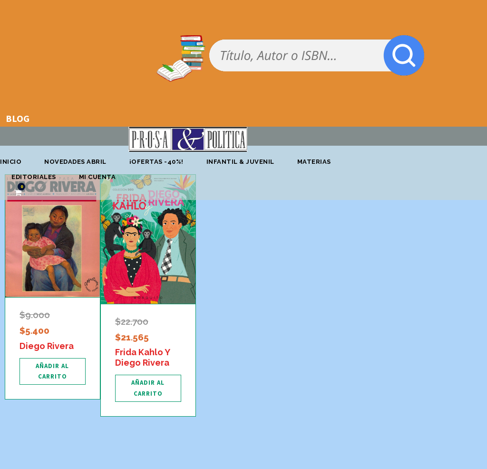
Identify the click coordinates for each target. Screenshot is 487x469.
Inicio (10, 161)
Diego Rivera (46, 346)
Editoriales (33, 176)
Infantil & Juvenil (240, 161)
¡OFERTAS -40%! (156, 161)
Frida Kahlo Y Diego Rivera (142, 357)
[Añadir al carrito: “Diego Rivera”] (52, 371)
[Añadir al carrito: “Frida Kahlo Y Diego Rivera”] (148, 388)
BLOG (17, 118)
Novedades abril (75, 161)
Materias (314, 161)
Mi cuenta (97, 176)
